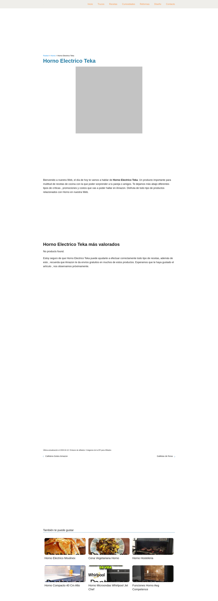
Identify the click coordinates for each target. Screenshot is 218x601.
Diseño (157, 4)
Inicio (90, 4)
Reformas (144, 4)
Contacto (170, 4)
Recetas (113, 4)
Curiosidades (128, 4)
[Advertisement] (109, 32)
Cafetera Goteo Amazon (56, 456)
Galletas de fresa (165, 456)
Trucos (101, 4)
